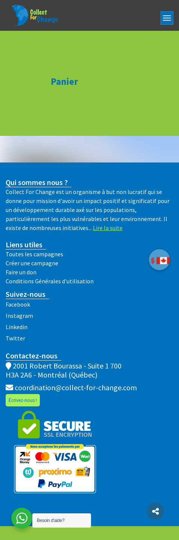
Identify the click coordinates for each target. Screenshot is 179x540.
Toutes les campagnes (34, 254)
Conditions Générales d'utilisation (50, 281)
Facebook (18, 304)
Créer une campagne (32, 263)
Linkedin (16, 327)
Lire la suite (108, 228)
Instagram (19, 315)
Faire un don (21, 272)
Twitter (15, 338)
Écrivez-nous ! (23, 400)
